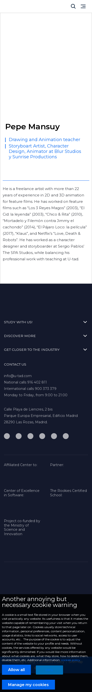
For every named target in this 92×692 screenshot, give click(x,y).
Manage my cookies (28, 684)
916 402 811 (37, 382)
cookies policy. (71, 660)
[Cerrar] (73, 6)
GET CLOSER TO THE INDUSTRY (46, 350)
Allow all (16, 669)
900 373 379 (45, 388)
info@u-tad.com (18, 376)
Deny (49, 670)
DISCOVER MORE (46, 336)
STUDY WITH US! (46, 322)
